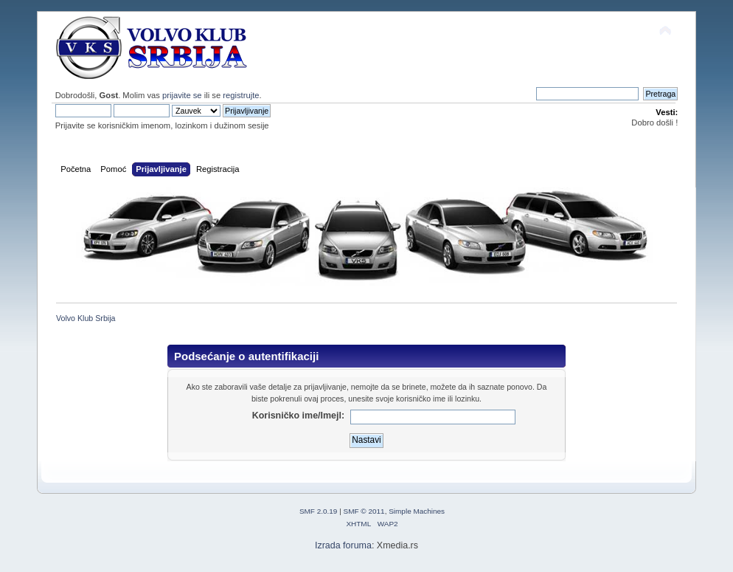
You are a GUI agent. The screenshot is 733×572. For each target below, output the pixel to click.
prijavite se (182, 95)
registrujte (241, 95)
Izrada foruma (343, 545)
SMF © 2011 (364, 511)
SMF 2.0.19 (318, 511)
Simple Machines (417, 511)
